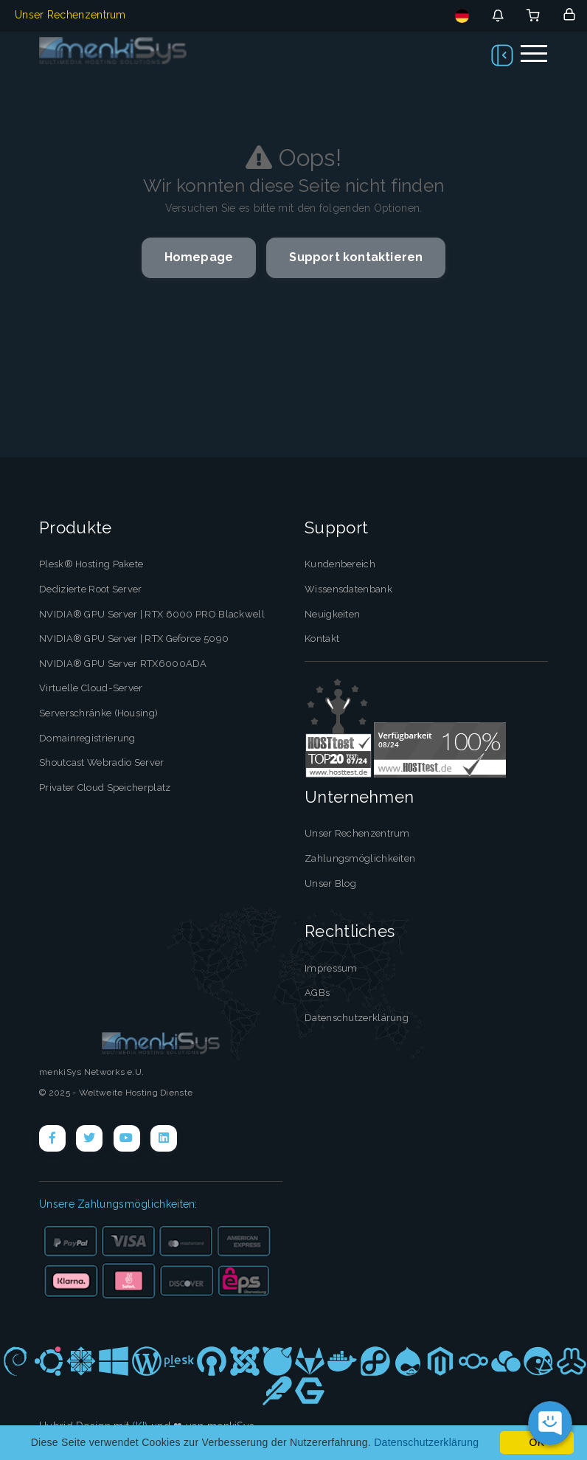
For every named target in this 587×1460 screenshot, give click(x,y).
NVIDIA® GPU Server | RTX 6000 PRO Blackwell (152, 614)
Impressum (331, 967)
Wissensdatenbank (348, 589)
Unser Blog (330, 882)
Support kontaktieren (356, 257)
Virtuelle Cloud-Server (90, 687)
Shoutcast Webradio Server (101, 762)
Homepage (199, 257)
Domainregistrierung (87, 737)
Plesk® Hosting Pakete (91, 564)
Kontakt (322, 638)
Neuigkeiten (332, 614)
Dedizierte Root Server (90, 589)
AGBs (317, 992)
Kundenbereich (340, 564)
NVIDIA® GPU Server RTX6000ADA (123, 663)
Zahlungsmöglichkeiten (360, 858)
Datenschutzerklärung (357, 1017)
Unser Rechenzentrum (70, 15)
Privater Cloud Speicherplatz (104, 786)
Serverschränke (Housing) (98, 713)
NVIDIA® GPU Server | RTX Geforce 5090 (134, 638)
